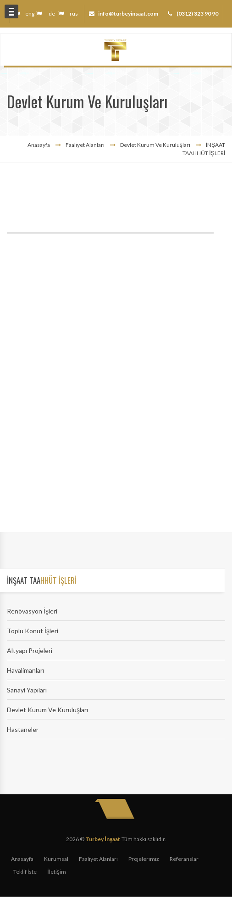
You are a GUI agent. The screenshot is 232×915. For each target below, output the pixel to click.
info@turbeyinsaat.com (128, 13)
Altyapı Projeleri (29, 650)
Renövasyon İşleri (32, 611)
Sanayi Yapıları (27, 690)
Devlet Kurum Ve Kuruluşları (47, 710)
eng (29, 13)
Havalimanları (25, 670)
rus (74, 13)
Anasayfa (39, 144)
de (52, 13)
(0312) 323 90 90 (197, 13)
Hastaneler (23, 729)
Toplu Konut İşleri (32, 631)
